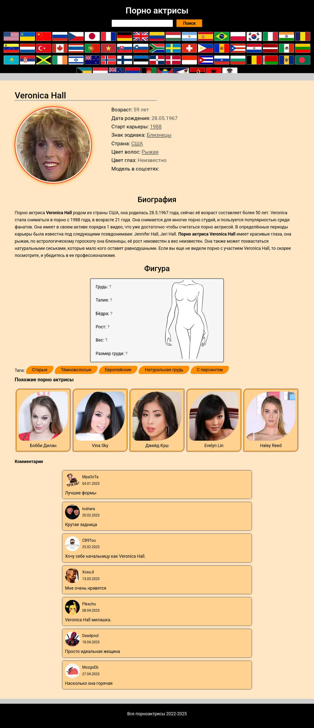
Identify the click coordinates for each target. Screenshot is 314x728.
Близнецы (159, 135)
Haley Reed (271, 445)
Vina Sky (100, 445)
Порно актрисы (157, 10)
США (137, 143)
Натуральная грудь (164, 369)
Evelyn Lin (213, 445)
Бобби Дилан (43, 445)
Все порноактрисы (146, 713)
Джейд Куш (157, 445)
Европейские (118, 369)
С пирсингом (210, 369)
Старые (39, 369)
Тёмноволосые (76, 369)
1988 (155, 126)
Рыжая (150, 152)
